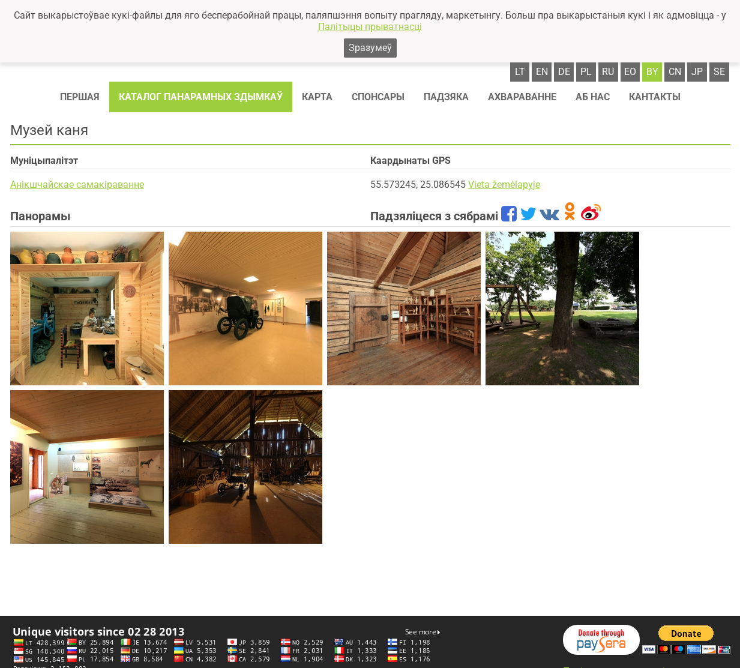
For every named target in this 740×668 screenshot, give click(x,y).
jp (697, 71)
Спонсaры (378, 97)
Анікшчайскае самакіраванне (77, 184)
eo (630, 71)
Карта (317, 97)
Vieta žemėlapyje (504, 184)
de (564, 71)
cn (675, 71)
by (652, 71)
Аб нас (593, 97)
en (542, 71)
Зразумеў (370, 47)
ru (608, 71)
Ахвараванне (522, 97)
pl (586, 71)
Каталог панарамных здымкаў (201, 97)
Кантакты (655, 97)
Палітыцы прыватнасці (370, 26)
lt (520, 71)
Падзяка (446, 97)
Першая (80, 97)
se (719, 71)
